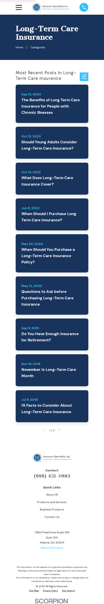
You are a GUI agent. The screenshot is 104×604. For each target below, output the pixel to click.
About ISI (52, 494)
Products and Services (52, 502)
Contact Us (52, 517)
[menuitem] (34, 591)
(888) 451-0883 (52, 476)
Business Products (52, 509)
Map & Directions (52, 548)
